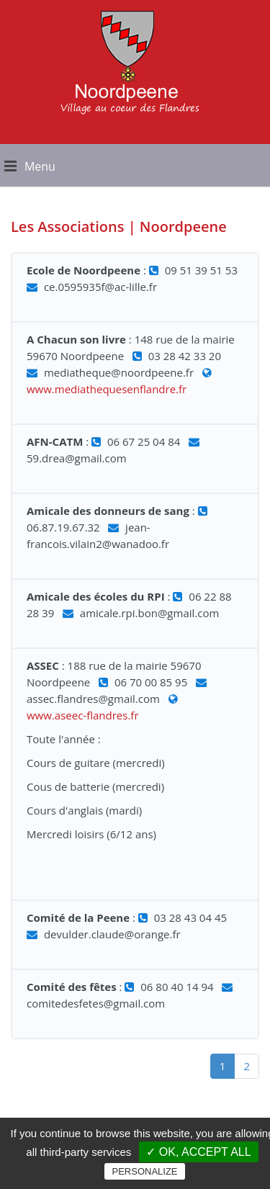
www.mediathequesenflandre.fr (106, 389)
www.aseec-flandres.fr (83, 715)
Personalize (144, 1171)
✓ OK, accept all (198, 1152)
